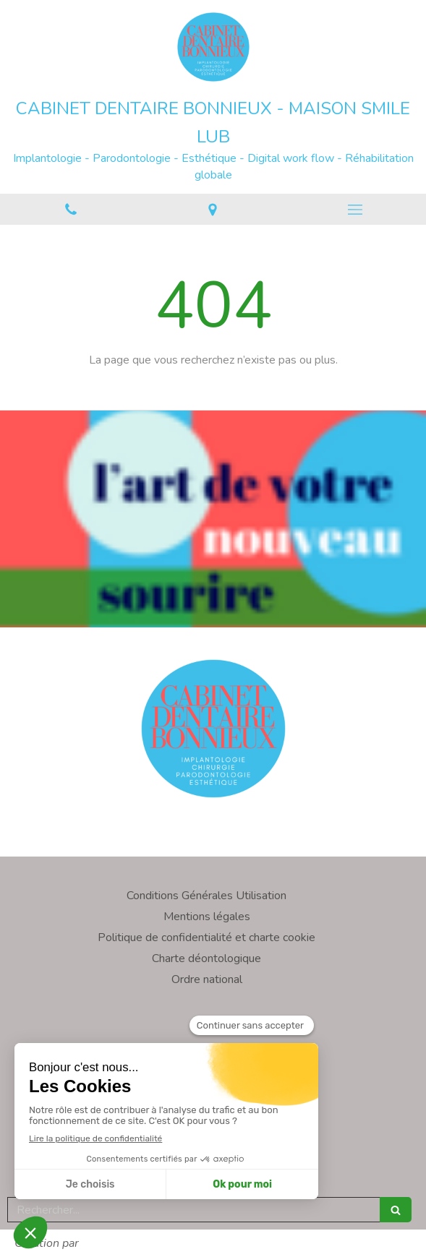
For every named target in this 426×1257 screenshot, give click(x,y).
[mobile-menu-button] (355, 209)
